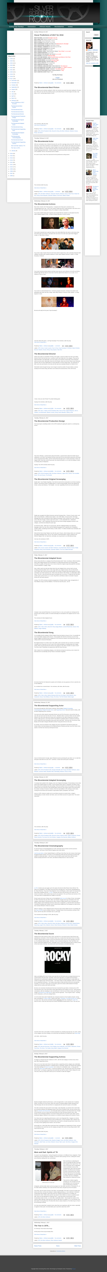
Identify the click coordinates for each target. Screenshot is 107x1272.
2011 (11, 164)
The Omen (56, 696)
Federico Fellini (63, 835)
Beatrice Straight (56, 1140)
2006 (11, 175)
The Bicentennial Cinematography (48, 846)
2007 (11, 173)
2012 (11, 162)
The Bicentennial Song (43, 632)
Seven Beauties (44, 195)
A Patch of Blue (47, 998)
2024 (11, 63)
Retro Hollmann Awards (56, 1240)
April (12, 96)
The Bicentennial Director (45, 354)
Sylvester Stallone (52, 195)
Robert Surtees (74, 925)
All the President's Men (46, 131)
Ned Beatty (56, 771)
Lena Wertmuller (62, 547)
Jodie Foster (42, 1142)
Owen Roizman (58, 925)
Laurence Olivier (42, 771)
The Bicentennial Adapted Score (48, 558)
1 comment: (58, 191)
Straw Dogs (77, 1033)
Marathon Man (50, 771)
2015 (11, 155)
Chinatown (63, 998)
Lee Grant (48, 1142)
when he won (63, 898)
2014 (11, 158)
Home (58, 1246)
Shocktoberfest (59, 26)
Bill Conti (58, 695)
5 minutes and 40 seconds (44, 1110)
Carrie (42, 348)
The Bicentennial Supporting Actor (49, 706)
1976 (39, 131)
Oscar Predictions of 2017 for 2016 (48, 35)
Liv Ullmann (69, 348)
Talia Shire (59, 349)
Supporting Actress (60, 709)
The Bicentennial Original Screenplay (50, 479)
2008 (11, 171)
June (12, 93)
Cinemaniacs (32, 26)
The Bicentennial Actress (44, 204)
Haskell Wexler (76, 923)
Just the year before (39, 853)
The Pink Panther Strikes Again (66, 696)
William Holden (66, 195)
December (14, 80)
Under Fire (75, 999)
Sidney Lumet (69, 412)
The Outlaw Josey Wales (51, 1048)
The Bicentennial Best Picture (46, 87)
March (13, 98)
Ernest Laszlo (69, 923)
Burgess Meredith (56, 769)
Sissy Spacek (53, 349)
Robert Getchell (38, 837)
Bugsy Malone (59, 626)
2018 (11, 76)
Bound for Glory (55, 131)
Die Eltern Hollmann (64, 131)
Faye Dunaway (62, 348)
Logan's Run (65, 473)
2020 (11, 72)
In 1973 (36, 888)
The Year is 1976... (42, 1226)
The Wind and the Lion (71, 998)
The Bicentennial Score (44, 934)
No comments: (58, 82)
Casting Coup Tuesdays (16, 26)
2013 (11, 160)
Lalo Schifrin (68, 1046)
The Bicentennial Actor (44, 141)
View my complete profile (92, 63)
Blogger (74, 1268)
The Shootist (49, 475)
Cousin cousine (47, 348)
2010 (11, 166)
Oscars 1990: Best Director (95, 124)
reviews (70, 26)
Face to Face (55, 348)
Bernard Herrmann (45, 1046)
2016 (11, 153)
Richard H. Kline (66, 925)
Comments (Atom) (60, 1251)
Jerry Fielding (53, 1046)
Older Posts (77, 1246)
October (13, 85)
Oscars (76, 131)
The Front (62, 549)
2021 (11, 69)
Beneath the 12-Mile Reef (45, 992)
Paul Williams (46, 696)
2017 (11, 78)
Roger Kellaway (42, 628)
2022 (11, 67)
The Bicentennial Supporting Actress (49, 1057)
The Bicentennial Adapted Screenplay (50, 780)
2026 (11, 58)
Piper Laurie (62, 1142)
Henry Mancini (69, 695)
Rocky (35, 132)
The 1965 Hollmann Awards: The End (95, 155)
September (14, 87)
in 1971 (51, 892)
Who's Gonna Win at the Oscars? (95, 172)
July (12, 91)
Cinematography (38, 709)
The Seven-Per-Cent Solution (49, 837)
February (13, 100)
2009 (11, 169)
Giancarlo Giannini (55, 193)
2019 (11, 74)
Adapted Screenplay (68, 708)
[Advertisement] (20, 41)
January (13, 150)
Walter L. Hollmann (93, 50)
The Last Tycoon (41, 475)
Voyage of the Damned (61, 837)
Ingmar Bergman (70, 410)
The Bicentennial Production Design (49, 421)
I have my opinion (49, 1067)
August (13, 89)
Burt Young (63, 769)
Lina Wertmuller (42, 412)
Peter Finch (71, 193)
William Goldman (72, 837)
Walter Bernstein (69, 549)
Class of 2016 (39, 910)
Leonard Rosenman (67, 626)
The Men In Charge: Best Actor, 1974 (96, 188)
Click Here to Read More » (40, 125)
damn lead (42, 1068)
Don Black (63, 695)
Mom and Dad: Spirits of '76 (46, 1152)
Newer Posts (37, 1246)
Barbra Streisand (52, 695)
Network (72, 131)
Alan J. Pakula (44, 410)
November (14, 82)
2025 (11, 61)
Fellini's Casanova (72, 835)
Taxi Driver (40, 132)
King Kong (36, 925)
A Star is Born (44, 626)
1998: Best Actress (95, 139)
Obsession (73, 1046)
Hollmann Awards (45, 26)
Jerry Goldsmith (60, 1046)
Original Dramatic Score (48, 709)
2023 (11, 65)
